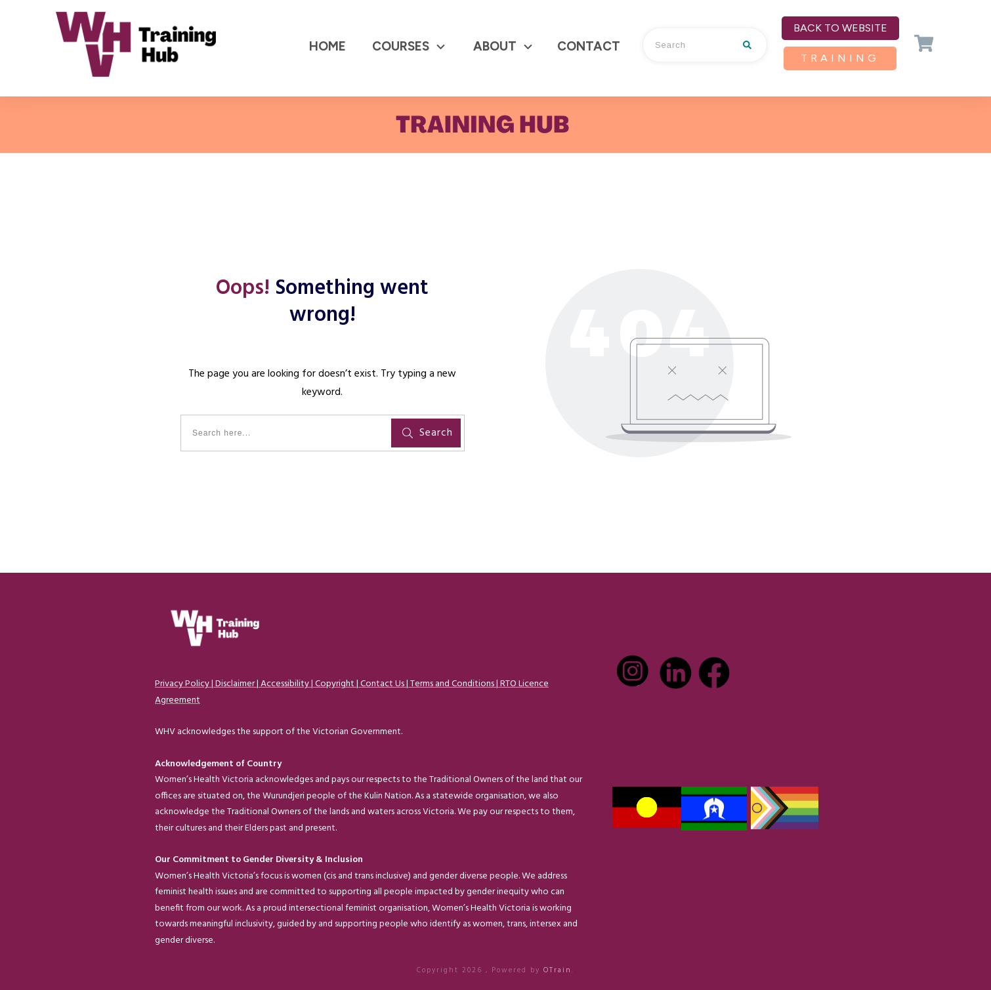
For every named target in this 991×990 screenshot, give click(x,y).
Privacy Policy (182, 683)
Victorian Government (356, 731)
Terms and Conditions (452, 683)
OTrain (557, 970)
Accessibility (285, 683)
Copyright (334, 683)
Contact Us (382, 683)
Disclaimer (235, 683)
